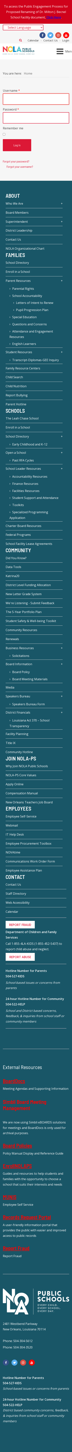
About (13, 195)
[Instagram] (58, 35)
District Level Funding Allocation (28, 585)
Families (15, 255)
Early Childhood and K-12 (29, 444)
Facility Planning (17, 734)
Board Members (17, 212)
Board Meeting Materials (30, 679)
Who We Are (14, 203)
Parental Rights (23, 289)
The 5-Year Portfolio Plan (24, 612)
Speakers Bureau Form (28, 704)
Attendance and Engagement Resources (31, 334)
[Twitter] (50, 35)
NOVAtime (13, 852)
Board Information (19, 664)
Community (18, 550)
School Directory (17, 263)
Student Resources (19, 352)
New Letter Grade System (24, 594)
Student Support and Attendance (35, 498)
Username (11, 90)
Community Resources (21, 630)
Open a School (16, 453)
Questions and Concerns (29, 324)
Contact (15, 877)
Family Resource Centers (23, 368)
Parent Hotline (16, 404)
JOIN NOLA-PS (21, 758)
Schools (15, 410)
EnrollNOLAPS (17, 1166)
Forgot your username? (20, 166)
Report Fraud (16, 1248)
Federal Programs (18, 535)
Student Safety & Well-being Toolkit (31, 621)
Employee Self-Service (21, 816)
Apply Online (14, 784)
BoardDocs (14, 1081)
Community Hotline (19, 752)
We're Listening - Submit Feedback (30, 603)
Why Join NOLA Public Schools (27, 766)
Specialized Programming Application (28, 515)
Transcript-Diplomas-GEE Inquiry (35, 360)
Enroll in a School (18, 272)
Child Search (14, 377)
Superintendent (17, 222)
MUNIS (9, 1197)
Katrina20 (12, 576)
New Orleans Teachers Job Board (29, 802)
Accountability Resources (29, 476)
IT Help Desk (15, 834)
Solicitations (20, 656)
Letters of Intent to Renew (34, 303)
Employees (18, 808)
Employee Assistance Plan (24, 870)
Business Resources (20, 648)
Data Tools (13, 567)
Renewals (12, 639)
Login (65, 40)
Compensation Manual (22, 793)
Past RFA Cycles (23, 460)
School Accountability (27, 296)
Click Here (53, 17)
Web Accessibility (18, 903)
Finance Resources (25, 484)
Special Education (24, 317)
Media (10, 687)
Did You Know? (16, 558)
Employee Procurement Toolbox (28, 843)
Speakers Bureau (18, 696)
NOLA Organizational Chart (25, 248)
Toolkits (18, 505)
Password (11, 109)
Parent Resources (18, 281)
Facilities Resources (25, 491)
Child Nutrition (16, 386)
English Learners (24, 344)
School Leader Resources (23, 469)
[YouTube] (66, 35)
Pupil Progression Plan (32, 310)
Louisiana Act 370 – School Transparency (29, 723)
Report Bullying (17, 395)
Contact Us (50, 40)
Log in (17, 145)
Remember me (13, 128)
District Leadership (19, 230)
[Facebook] (42, 35)
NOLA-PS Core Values (21, 775)
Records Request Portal (27, 1217)
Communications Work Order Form (30, 861)
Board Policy (21, 672)
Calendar (33, 40)
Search (20, 40)
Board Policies (17, 1145)
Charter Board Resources (23, 526)
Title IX (10, 743)
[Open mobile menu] (65, 51)
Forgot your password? (16, 161)
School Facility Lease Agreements (29, 544)
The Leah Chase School (22, 418)
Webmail (12, 825)
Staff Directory (16, 893)
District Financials (18, 712)
